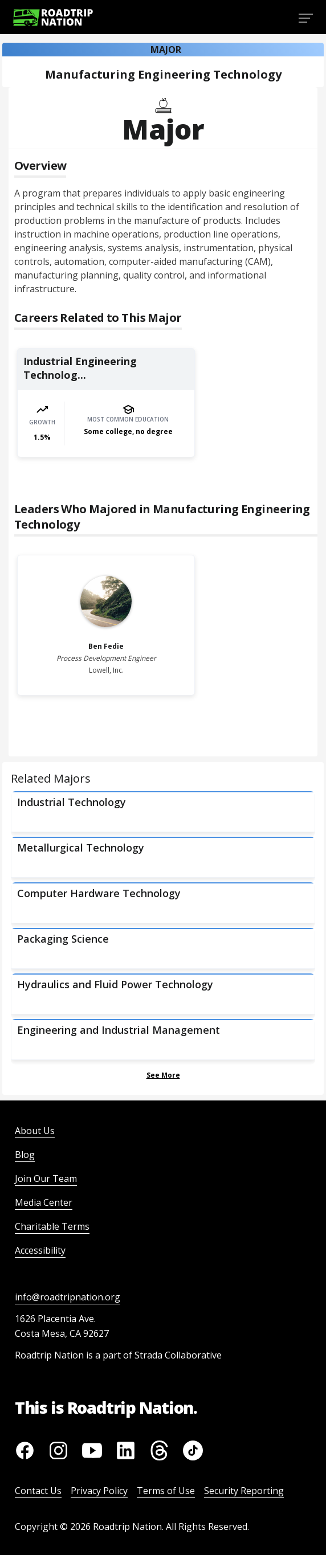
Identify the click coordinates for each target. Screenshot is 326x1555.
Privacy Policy (99, 1490)
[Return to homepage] (53, 17)
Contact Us (38, 1490)
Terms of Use (166, 1490)
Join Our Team (46, 1178)
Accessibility (40, 1250)
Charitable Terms (52, 1226)
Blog (25, 1154)
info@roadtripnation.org (67, 1297)
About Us (35, 1130)
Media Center (43, 1202)
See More (163, 1075)
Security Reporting (244, 1490)
